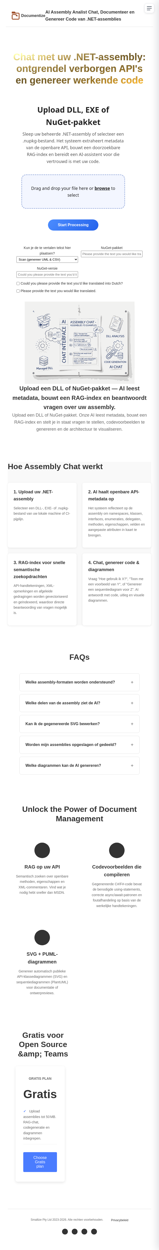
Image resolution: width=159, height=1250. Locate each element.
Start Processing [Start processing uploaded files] (73, 225)
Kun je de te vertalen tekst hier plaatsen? (47, 254)
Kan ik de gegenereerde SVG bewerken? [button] (79, 724)
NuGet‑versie (47, 272)
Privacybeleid (119, 1220)
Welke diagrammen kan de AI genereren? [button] (79, 765)
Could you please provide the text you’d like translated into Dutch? (69, 283)
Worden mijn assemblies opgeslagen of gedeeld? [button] (79, 745)
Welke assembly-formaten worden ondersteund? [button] (79, 682)
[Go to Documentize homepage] (28, 16)
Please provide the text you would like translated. (56, 291)
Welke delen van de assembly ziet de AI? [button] (79, 703)
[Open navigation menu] (149, 8)
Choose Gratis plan (40, 1162)
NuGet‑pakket (112, 251)
